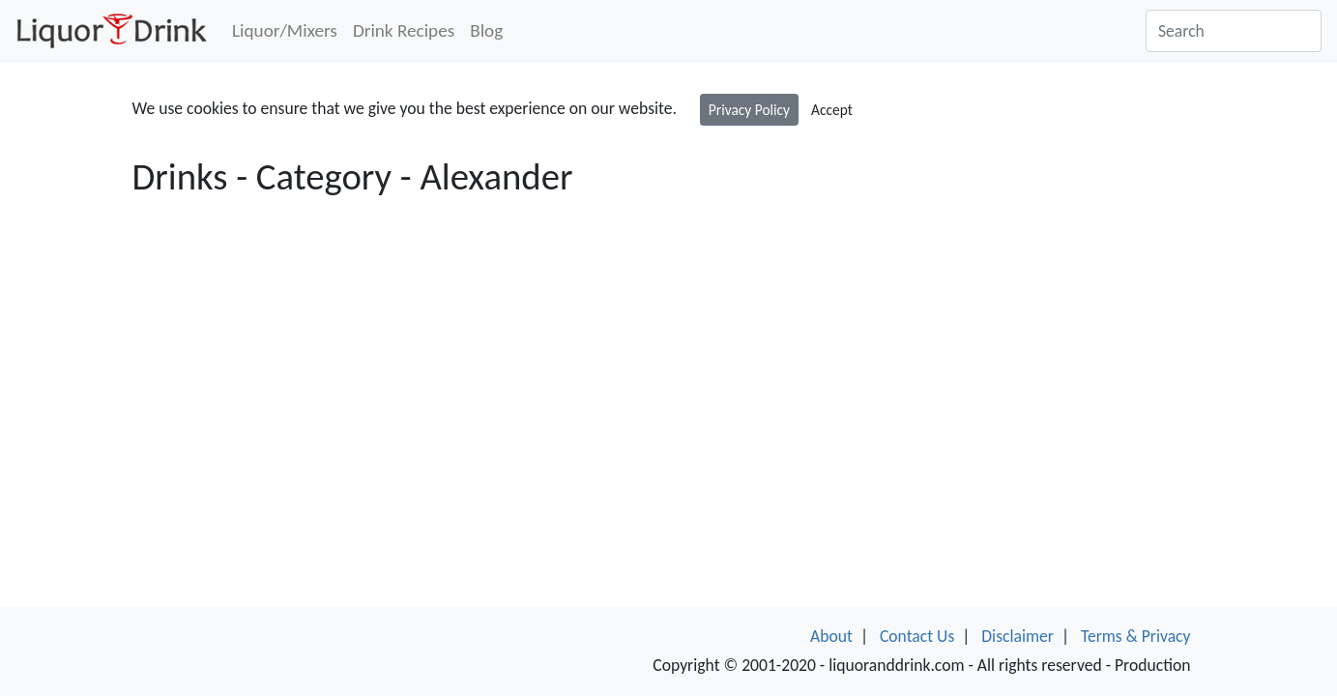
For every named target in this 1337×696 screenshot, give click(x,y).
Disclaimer (1017, 636)
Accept (832, 110)
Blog (486, 30)
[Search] (1234, 31)
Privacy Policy (749, 110)
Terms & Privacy (1136, 636)
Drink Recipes (403, 30)
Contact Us (917, 636)
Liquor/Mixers (284, 30)
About (831, 636)
